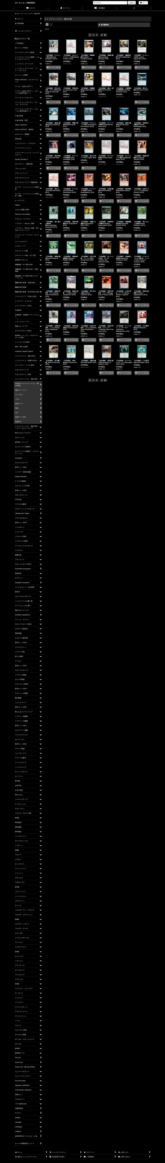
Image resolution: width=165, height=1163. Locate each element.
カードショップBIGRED (25, 3)
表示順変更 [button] (104, 25)
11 (102, 35)
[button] (134, 8)
